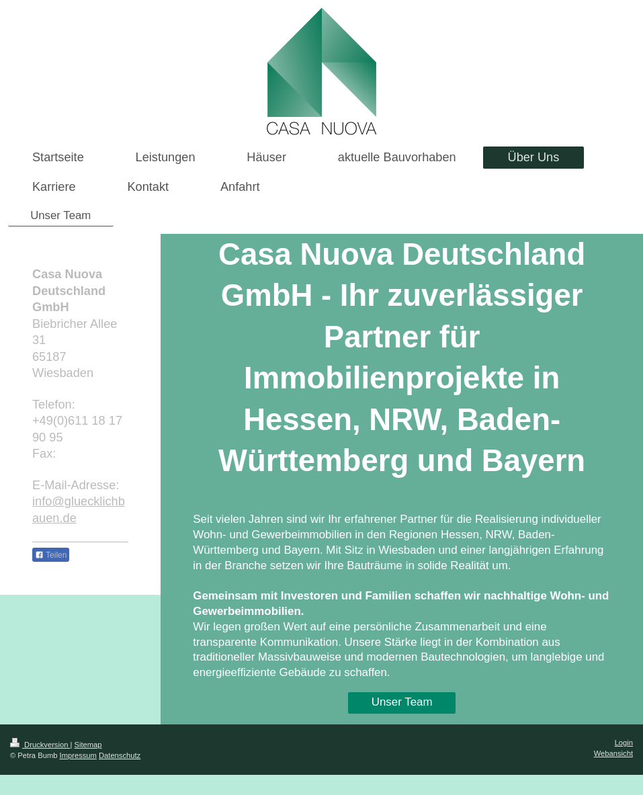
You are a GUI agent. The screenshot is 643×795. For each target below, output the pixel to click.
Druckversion (40, 745)
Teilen (51, 555)
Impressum (78, 755)
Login (624, 743)
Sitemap (88, 745)
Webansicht (613, 753)
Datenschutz (119, 755)
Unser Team (402, 702)
